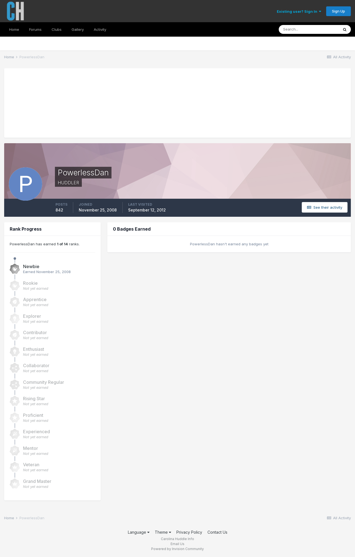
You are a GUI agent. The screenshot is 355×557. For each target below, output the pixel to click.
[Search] (309, 29)
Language (138, 532)
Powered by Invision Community (177, 549)
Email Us (177, 544)
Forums (35, 29)
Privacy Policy (189, 532)
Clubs (57, 29)
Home (14, 29)
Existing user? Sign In (299, 11)
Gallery (78, 29)
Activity (100, 29)
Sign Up (338, 11)
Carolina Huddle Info (177, 539)
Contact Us (217, 532)
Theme (163, 532)
